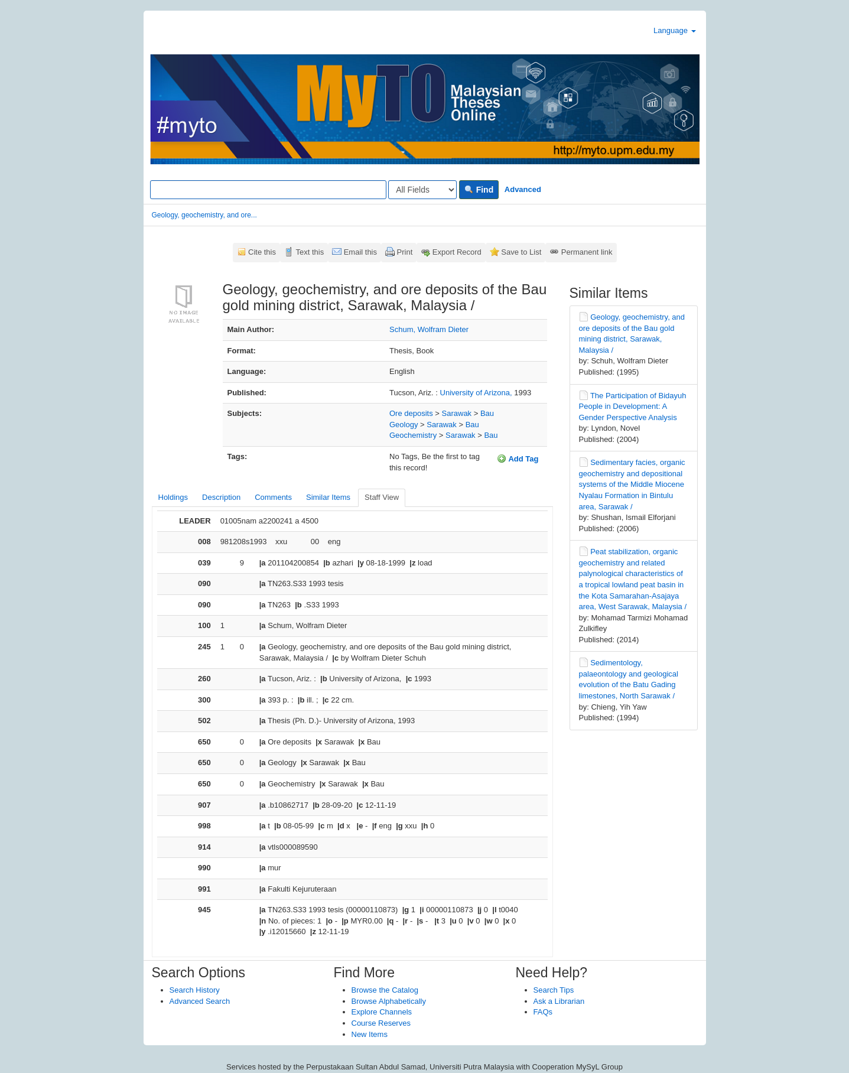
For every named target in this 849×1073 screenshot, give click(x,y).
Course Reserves (381, 1023)
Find (478, 189)
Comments (273, 497)
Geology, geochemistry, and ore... (204, 215)
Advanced (523, 189)
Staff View (382, 497)
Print (405, 252)
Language (674, 30)
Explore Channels (382, 1011)
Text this (309, 252)
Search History (195, 990)
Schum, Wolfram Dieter (429, 329)
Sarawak (457, 413)
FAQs (543, 1011)
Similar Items (328, 497)
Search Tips (554, 990)
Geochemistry (413, 435)
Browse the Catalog (385, 990)
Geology (403, 424)
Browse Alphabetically (389, 1001)
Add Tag (517, 458)
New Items (370, 1034)
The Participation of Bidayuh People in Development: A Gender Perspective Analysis (633, 406)
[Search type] (422, 189)
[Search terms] (268, 189)
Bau (487, 413)
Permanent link (587, 252)
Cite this (262, 252)
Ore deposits (411, 413)
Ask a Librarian (559, 1001)
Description (221, 497)
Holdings (173, 497)
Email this (360, 252)
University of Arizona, (477, 392)
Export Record (457, 252)
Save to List (521, 252)
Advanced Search (200, 1001)
